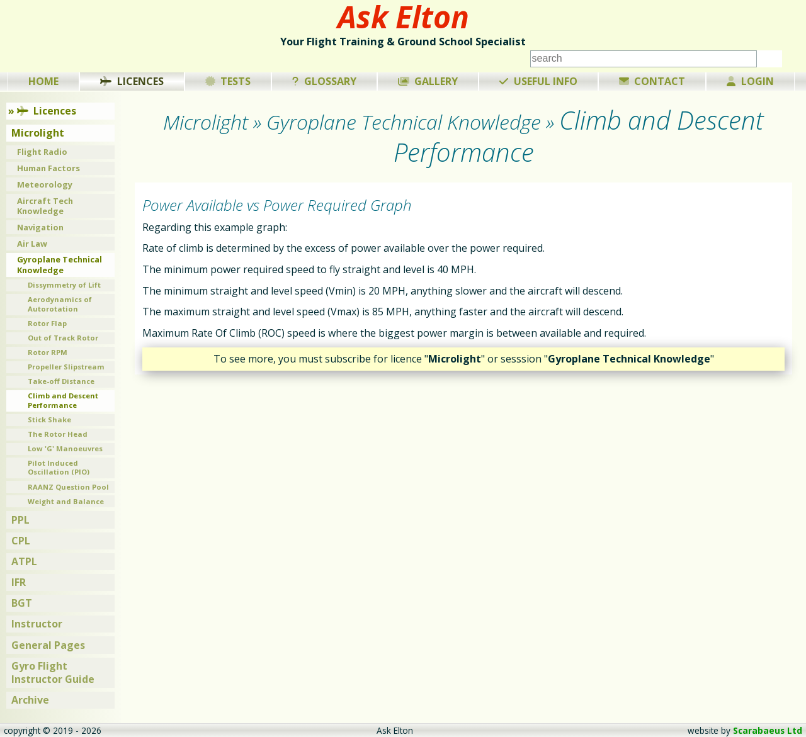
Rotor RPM (47, 352)
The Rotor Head (58, 434)
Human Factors (48, 168)
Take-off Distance (61, 381)
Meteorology (44, 184)
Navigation (40, 227)
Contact (652, 81)
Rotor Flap (47, 323)
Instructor (36, 624)
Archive (30, 700)
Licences (132, 81)
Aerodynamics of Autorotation (60, 304)
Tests (228, 81)
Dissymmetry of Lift (64, 285)
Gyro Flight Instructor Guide (52, 672)
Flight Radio (42, 151)
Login (750, 81)
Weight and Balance (66, 501)
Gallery (428, 81)
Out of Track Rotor (63, 337)
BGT (21, 603)
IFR (18, 582)
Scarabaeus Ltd (767, 730)
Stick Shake (49, 419)
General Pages (48, 645)
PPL (20, 520)
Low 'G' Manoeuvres (65, 448)
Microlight (37, 133)
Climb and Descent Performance (63, 400)
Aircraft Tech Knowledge (45, 206)
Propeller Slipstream (66, 366)
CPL (20, 541)
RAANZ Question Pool (68, 487)
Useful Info (538, 81)
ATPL (24, 561)
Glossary (324, 81)
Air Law (32, 243)
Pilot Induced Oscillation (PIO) (58, 467)
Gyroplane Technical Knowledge (59, 265)
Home (43, 81)
